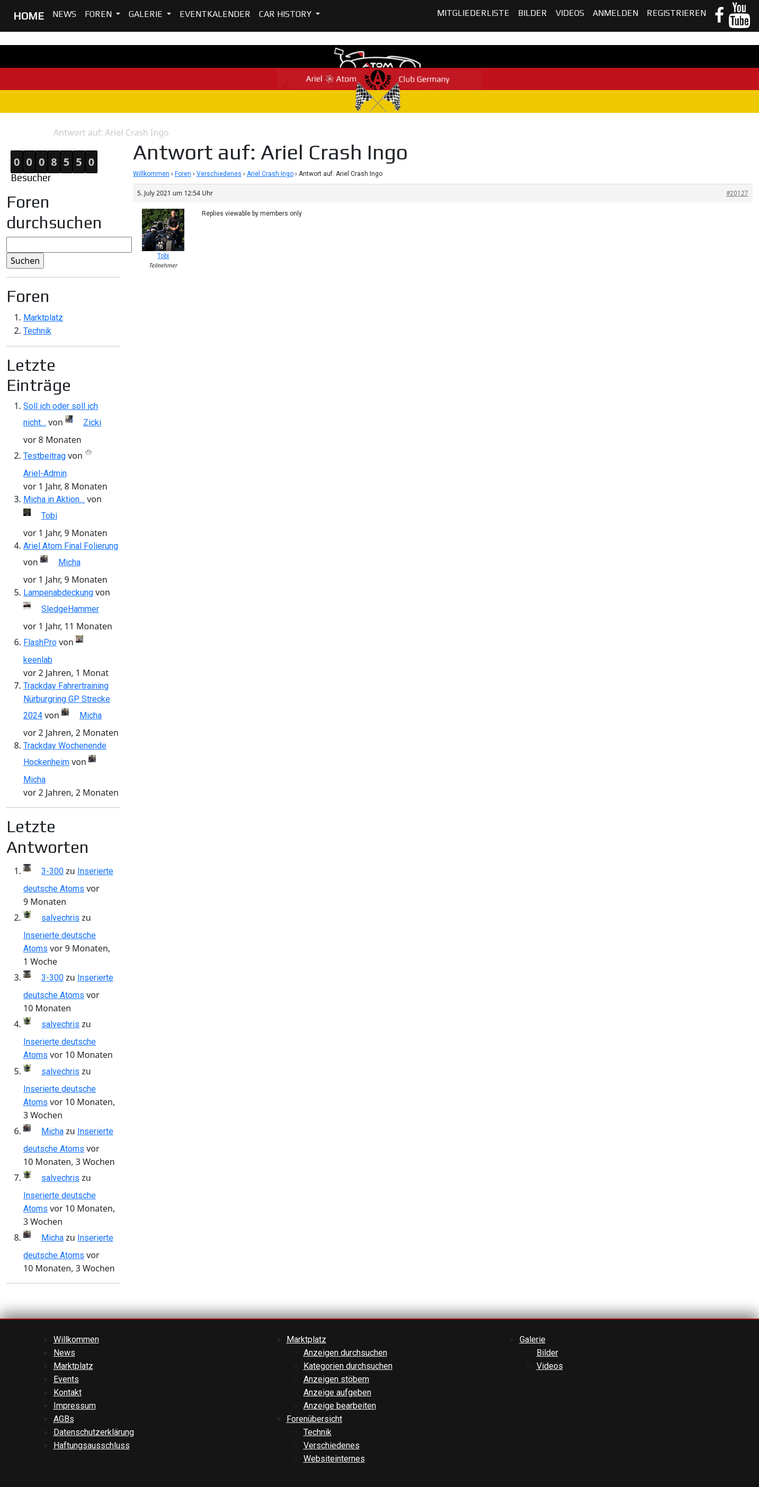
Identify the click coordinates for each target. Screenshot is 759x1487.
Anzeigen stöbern (336, 1379)
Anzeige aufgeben (337, 1392)
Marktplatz (43, 318)
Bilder (532, 13)
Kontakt (67, 1392)
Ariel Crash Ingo (270, 173)
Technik (37, 331)
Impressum (74, 1406)
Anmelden (615, 13)
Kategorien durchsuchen (347, 1366)
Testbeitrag (44, 456)
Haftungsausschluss (91, 1445)
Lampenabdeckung (58, 592)
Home (11, 133)
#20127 (737, 193)
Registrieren (676, 13)
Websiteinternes (334, 1459)
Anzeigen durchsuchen (345, 1353)
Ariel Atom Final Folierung (70, 546)
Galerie (147, 14)
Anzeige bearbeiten (339, 1406)
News (64, 14)
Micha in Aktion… (54, 499)
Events (66, 1379)
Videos (570, 13)
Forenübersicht (314, 1419)
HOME (28, 16)
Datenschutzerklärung (93, 1432)
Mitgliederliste (473, 13)
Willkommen (151, 173)
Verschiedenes (219, 173)
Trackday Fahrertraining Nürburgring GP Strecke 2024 (66, 700)
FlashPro (40, 642)
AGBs (63, 1419)
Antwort (37, 133)
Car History (286, 14)
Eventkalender (215, 14)
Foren (99, 14)
